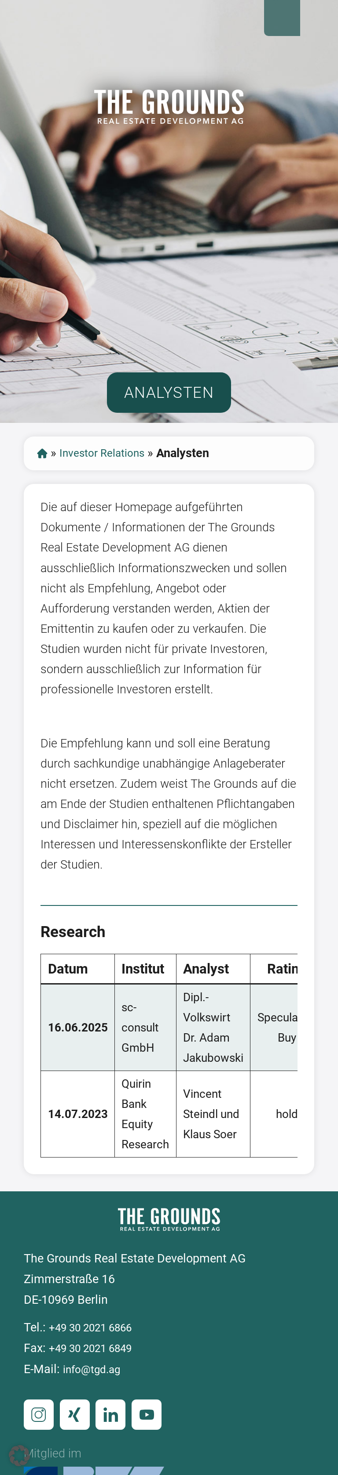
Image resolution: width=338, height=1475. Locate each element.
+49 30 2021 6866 (96, 1355)
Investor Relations (109, 472)
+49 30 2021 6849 (96, 1376)
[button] (19, 1455)
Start (43, 472)
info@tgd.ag (95, 1396)
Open (318, 20)
